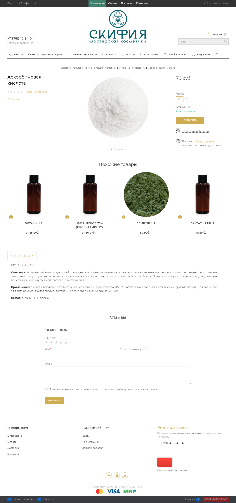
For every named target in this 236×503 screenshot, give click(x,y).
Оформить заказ (215, 499)
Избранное (48, 499)
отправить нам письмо (185, 433)
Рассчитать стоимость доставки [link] (201, 145)
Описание (13, 99)
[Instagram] (125, 475)
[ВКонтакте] (109, 475)
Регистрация (221, 3)
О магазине (97, 3)
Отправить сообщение (20, 43)
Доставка (127, 3)
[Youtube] (117, 475)
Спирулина (146, 223)
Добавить (190, 120)
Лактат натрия (202, 223)
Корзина (217, 34)
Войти (207, 3)
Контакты (142, 3)
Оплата (112, 3)
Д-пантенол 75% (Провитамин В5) (90, 225)
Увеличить (120, 149)
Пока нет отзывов (37, 91)
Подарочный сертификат (173, 465)
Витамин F (33, 223)
